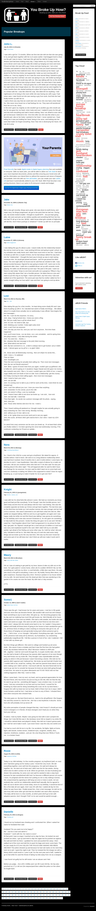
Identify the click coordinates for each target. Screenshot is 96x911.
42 (59, 892)
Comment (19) (32, 434)
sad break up (82, 195)
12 (32, 888)
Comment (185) (33, 129)
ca (89, 97)
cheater (79, 157)
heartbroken (84, 155)
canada (88, 112)
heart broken (79, 245)
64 (59, 895)
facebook (80, 80)
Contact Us (79, 288)
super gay (86, 232)
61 (50, 895)
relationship (83, 165)
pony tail (81, 118)
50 (15, 895)
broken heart (10, 605)
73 (18, 898)
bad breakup (87, 85)
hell (85, 176)
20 (57, 888)
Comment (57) (32, 227)
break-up (78, 173)
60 (47, 895)
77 (31, 898)
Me (7, 301)
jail (12, 817)
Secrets (9, 494)
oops (78, 96)
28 (15, 892)
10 (26, 888)
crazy (77, 147)
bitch (82, 227)
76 (28, 898)
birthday (14, 756)
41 (56, 892)
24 (3, 892)
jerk (78, 151)
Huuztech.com (78, 321)
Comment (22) (32, 545)
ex (86, 102)
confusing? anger (80, 112)
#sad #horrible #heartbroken (80, 181)
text (77, 188)
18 (51, 888)
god (78, 227)
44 (65, 892)
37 (43, 892)
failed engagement (11, 242)
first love (86, 225)
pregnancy (9, 756)
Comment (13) (32, 878)
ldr (86, 76)
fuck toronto (84, 138)
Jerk (11, 301)
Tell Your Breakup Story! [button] (57, 16)
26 (9, 892)
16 (44, 888)
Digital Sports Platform (80, 308)
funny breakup (80, 107)
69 (6, 898)
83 (50, 898)
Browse (33, 1)
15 (41, 888)
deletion (88, 74)
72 (15, 898)
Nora (6, 444)
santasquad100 (83, 206)
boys (78, 225)
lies (83, 71)
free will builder (31, 178)
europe (80, 104)
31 (25, 892)
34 (34, 892)
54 (28, 895)
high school (79, 91)
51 (18, 895)
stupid (78, 223)
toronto (79, 99)
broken (85, 190)
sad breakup (80, 216)
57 (37, 895)
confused (82, 171)
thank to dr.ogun (83, 83)
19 (54, 888)
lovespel (87, 159)
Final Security (9, 169)
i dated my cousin (80, 200)
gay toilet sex (87, 99)
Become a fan (79, 263)
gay (78, 213)
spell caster (81, 243)
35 (37, 892)
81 (43, 898)
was (83, 185)
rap (80, 71)
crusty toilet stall (83, 135)
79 (37, 898)
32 (28, 892)
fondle (80, 76)
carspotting (79, 82)
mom (78, 230)
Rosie (7, 750)
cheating (78, 189)
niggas (86, 168)
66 (65, 895)
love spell (78, 178)
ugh (84, 233)
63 (56, 895)
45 (68, 892)
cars (84, 213)
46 (3, 895)
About (27, 1)
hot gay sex (84, 183)
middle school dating (81, 78)
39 (50, 892)
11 (29, 888)
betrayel (87, 143)
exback (78, 138)
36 (40, 892)
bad (83, 223)
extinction (86, 96)
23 (66, 888)
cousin (79, 160)
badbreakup (88, 90)
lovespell (82, 88)
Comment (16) (32, 740)
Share (39, 1)
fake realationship (80, 193)
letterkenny (85, 173)
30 (21, 892)
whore (87, 80)
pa (86, 97)
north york (78, 175)
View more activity (80, 54)
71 (12, 898)
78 (34, 898)
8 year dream (10, 49)
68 (3, 898)
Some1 (8, 599)
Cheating (9, 817)
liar (88, 219)
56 (34, 895)
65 (62, 895)
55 (31, 895)
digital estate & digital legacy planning (35, 169)
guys (83, 178)
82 (47, 898)
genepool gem (82, 121)
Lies (17, 494)
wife (82, 192)
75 (25, 898)
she (77, 183)
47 (6, 895)
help (87, 141)
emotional (78, 186)
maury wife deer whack (12, 560)
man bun (81, 211)
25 (6, 892)
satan (87, 185)
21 (60, 888)
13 (35, 888)
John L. (8, 44)
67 (68, 895)
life (77, 71)
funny (79, 124)
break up (78, 197)
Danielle (8, 811)
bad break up (87, 101)
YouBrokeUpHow (7, 1)
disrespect (78, 176)
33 (31, 892)
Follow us (78, 265)
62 (53, 895)
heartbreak (83, 115)
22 (63, 888)
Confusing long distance (12, 450)
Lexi (6, 295)
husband (81, 153)
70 (9, 898)
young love (81, 92)
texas (85, 202)
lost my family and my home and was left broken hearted (82, 145)
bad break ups (83, 188)
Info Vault (52, 171)
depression (79, 110)
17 (47, 888)
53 (25, 895)
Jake (6, 199)
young (79, 202)
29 (18, 892)
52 (21, 895)
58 (40, 895)
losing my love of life (84, 73)
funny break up (83, 238)
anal (85, 204)
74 (21, 898)
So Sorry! (9, 129)
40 (53, 892)
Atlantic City (10, 205)
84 (53, 898)
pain (84, 197)
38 (47, 892)
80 (40, 898)
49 (12, 895)
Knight (8, 489)
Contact (45, 1)
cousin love (85, 123)
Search (92, 5)
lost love (16, 605)
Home (17, 1)
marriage (80, 98)
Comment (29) (32, 285)
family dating (82, 149)
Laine (7, 237)
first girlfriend (79, 85)
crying (79, 168)
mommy (84, 230)
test (90, 230)
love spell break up (81, 219)
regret (77, 191)
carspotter (82, 130)
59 (43, 895)
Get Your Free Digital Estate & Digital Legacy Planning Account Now (21, 187)
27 (12, 892)
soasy (89, 126)
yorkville (78, 94)
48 (9, 895)
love (86, 157)
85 (56, 898)
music (80, 141)
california (86, 245)
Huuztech (92, 906)
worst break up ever (81, 126)
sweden (84, 94)
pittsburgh (78, 233)
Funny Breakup (21, 129)
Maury (7, 555)
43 (62, 892)
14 (38, 888)
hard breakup (84, 228)
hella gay (80, 162)
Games (13, 494)
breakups (78, 185)
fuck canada (86, 186)
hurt (87, 124)
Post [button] (22, 1)
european (82, 209)
